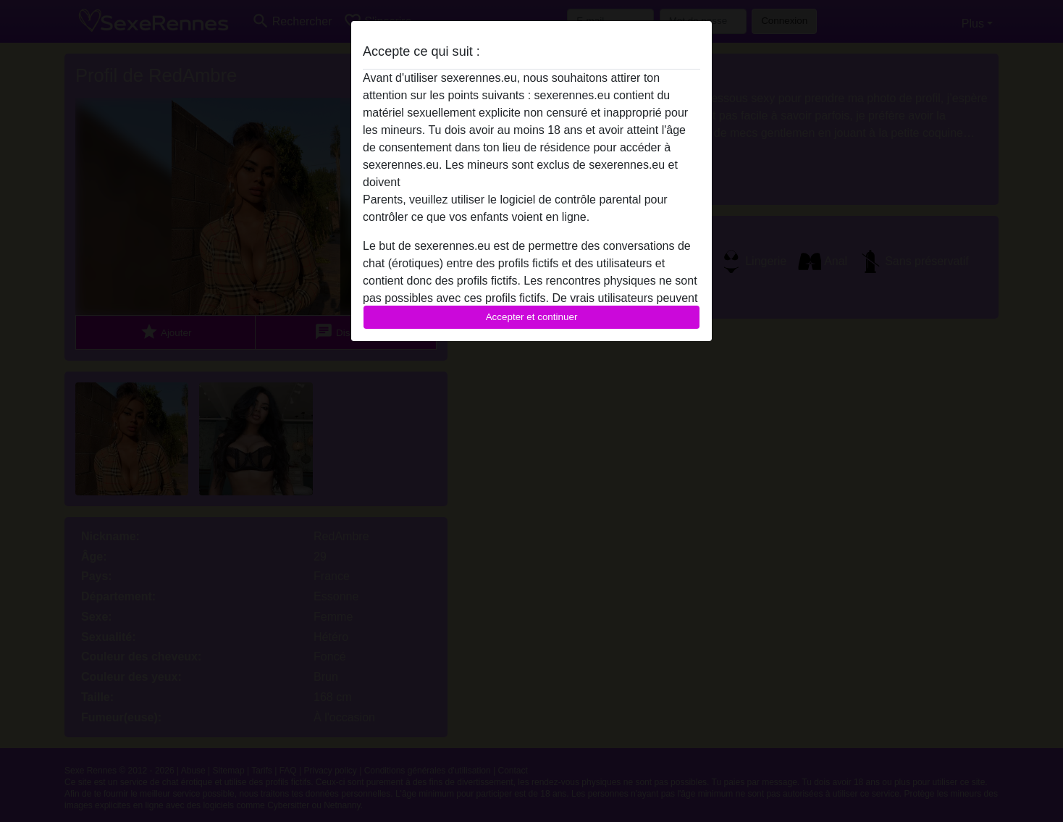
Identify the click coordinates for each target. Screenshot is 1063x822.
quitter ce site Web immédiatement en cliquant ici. (530, 182)
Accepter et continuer (532, 316)
